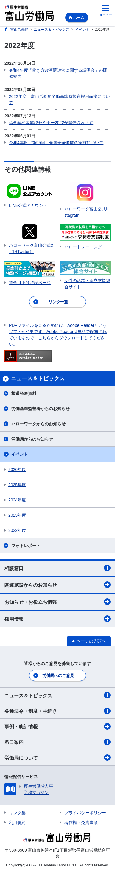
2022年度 (17, 530)
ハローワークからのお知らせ (38, 423)
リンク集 (17, 812)
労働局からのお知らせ (32, 439)
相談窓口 (57, 568)
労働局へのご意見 (58, 675)
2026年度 (17, 469)
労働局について (57, 757)
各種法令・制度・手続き (57, 711)
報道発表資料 (23, 393)
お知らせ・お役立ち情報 (57, 601)
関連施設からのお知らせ (57, 584)
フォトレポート (26, 545)
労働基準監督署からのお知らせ (40, 408)
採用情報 (57, 618)
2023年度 (17, 515)
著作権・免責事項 (81, 822)
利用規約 (17, 822)
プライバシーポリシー (85, 812)
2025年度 (17, 484)
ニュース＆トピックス (57, 695)
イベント (19, 454)
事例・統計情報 (57, 726)
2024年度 (17, 500)
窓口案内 (57, 742)
